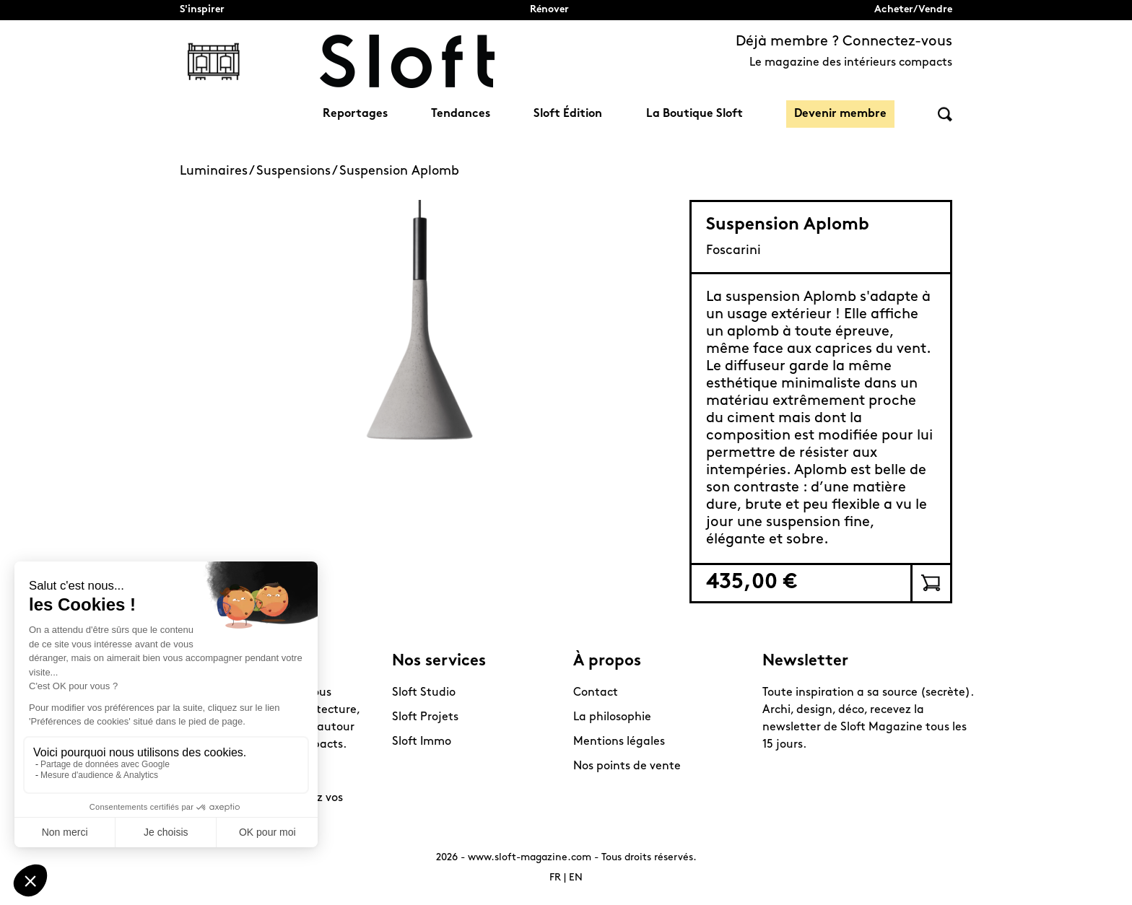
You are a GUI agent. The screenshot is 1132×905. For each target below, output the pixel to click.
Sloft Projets (425, 717)
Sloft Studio (424, 693)
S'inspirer (202, 9)
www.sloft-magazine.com (529, 857)
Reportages (355, 114)
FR (555, 878)
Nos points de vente (627, 766)
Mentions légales (619, 742)
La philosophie (612, 717)
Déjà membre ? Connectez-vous (844, 42)
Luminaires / (218, 171)
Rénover (549, 9)
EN (576, 878)
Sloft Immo (421, 742)
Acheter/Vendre (913, 9)
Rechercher (945, 114)
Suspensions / (297, 171)
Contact (595, 693)
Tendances (460, 114)
